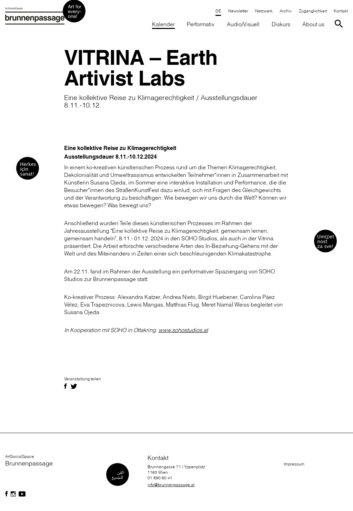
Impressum (294, 464)
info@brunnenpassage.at (171, 484)
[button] (201, 24)
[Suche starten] (340, 23)
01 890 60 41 (160, 477)
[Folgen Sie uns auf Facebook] (6, 494)
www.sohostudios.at (183, 330)
